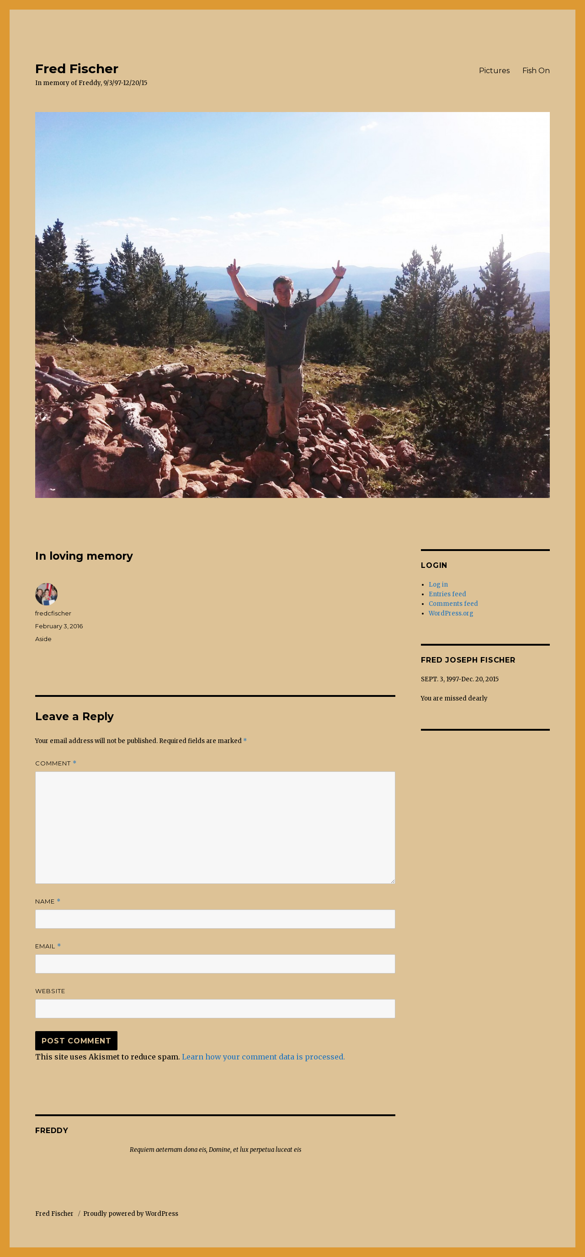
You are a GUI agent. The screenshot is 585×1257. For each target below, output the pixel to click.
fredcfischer (53, 613)
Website (50, 991)
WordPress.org (451, 613)
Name (48, 901)
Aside (43, 638)
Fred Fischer (76, 68)
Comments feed (453, 604)
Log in (438, 584)
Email (48, 946)
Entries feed (447, 594)
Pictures (494, 70)
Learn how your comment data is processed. (263, 1056)
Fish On (536, 70)
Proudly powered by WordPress (130, 1214)
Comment (56, 763)
